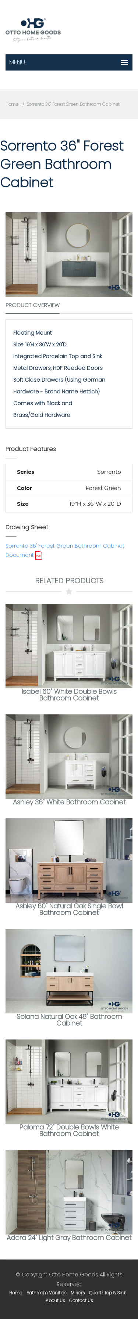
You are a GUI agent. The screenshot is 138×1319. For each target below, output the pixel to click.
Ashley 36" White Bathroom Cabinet (69, 802)
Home (12, 104)
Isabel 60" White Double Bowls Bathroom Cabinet (69, 695)
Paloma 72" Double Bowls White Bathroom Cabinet (69, 1130)
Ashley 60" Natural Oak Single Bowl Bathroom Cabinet (69, 909)
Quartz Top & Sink (107, 1293)
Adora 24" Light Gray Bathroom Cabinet (69, 1237)
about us (55, 1300)
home (15, 1293)
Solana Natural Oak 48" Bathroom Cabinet (69, 1020)
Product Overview (33, 305)
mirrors (78, 1293)
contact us (81, 1300)
